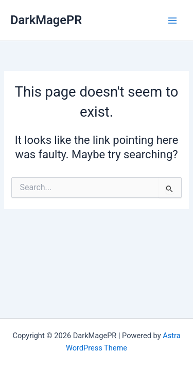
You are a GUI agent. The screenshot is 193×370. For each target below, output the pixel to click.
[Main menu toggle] (172, 20)
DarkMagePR (46, 20)
